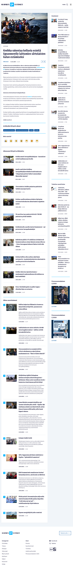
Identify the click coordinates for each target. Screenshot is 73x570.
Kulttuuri (4, 556)
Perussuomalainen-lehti (32, 554)
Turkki (31, 130)
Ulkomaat (6, 61)
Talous (4, 546)
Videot (4, 559)
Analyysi (4, 549)
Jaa (43, 61)
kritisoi (30, 97)
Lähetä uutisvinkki (31, 551)
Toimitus (28, 549)
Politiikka (4, 543)
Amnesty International (22, 130)
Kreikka (37, 130)
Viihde (3, 564)
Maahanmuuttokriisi (9, 130)
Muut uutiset (5, 554)
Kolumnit (4, 561)
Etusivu (28, 543)
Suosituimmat (30, 546)
